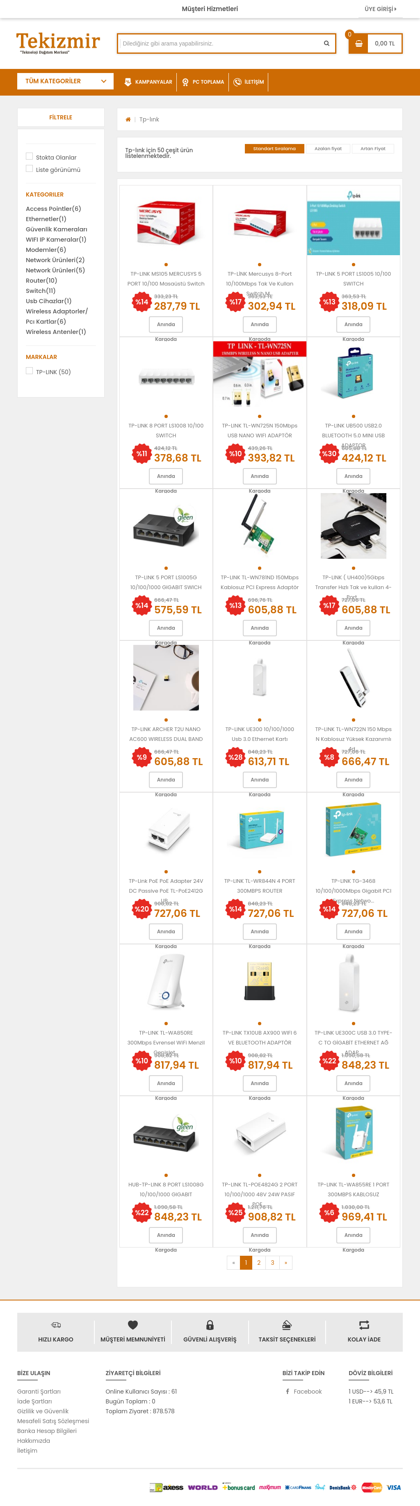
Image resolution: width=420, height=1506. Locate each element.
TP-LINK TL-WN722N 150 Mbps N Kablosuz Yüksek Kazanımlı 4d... (353, 739)
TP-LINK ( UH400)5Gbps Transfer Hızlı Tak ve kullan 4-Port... (353, 587)
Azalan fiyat (328, 148)
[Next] (285, 1263)
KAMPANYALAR (148, 82)
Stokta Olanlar (56, 157)
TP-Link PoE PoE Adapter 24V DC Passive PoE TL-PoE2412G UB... (166, 891)
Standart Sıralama (274, 148)
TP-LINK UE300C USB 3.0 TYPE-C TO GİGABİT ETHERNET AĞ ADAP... (354, 1042)
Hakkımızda (33, 1441)
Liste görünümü (58, 170)
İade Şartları (34, 1401)
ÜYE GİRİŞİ (381, 9)
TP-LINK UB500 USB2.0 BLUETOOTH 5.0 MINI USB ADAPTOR (353, 435)
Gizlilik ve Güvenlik (42, 1411)
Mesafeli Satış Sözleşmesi (53, 1421)
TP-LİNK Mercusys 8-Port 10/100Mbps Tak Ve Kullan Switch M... (259, 283)
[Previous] (233, 1263)
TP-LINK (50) (53, 372)
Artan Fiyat (373, 148)
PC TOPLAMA (202, 82)
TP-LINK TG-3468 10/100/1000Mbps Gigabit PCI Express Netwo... (353, 891)
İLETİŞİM (248, 82)
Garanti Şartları (39, 1391)
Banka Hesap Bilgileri (47, 1431)
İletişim (27, 1451)
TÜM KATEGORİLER (53, 81)
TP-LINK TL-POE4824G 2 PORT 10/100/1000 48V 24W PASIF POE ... (259, 1194)
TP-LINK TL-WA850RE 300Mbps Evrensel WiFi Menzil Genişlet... (166, 1042)
